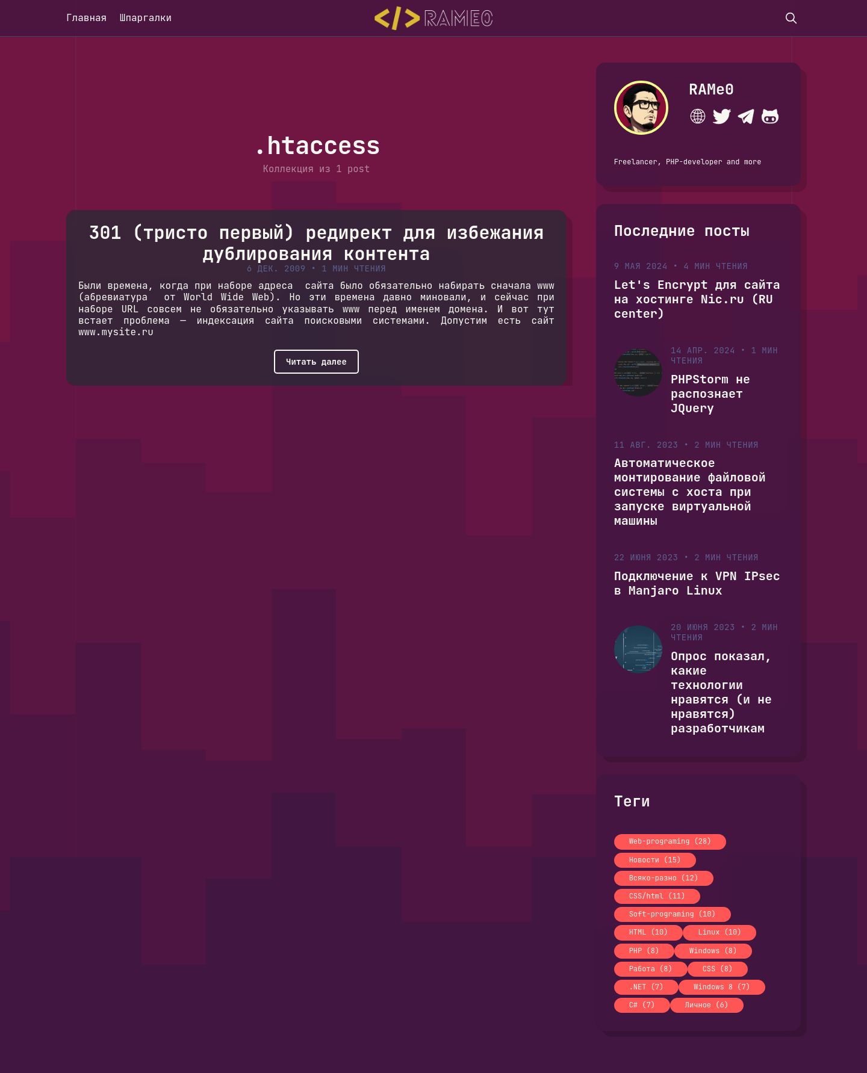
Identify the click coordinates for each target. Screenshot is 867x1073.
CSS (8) (718, 969)
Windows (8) (713, 951)
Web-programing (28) (670, 841)
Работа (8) (651, 969)
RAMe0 (711, 89)
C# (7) (642, 1005)
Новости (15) (655, 860)
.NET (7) (646, 987)
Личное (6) (707, 1005)
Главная (86, 17)
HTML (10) (648, 932)
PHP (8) (644, 951)
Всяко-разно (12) (663, 878)
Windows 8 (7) (722, 987)
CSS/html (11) (657, 896)
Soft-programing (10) (672, 914)
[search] (791, 18)
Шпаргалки (146, 17)
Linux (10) (719, 932)
